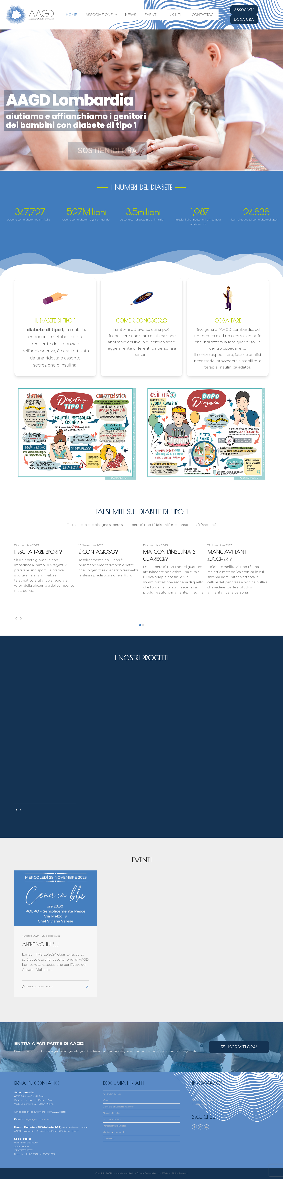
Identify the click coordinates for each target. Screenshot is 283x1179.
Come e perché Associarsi (206, 1100)
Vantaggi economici (114, 1132)
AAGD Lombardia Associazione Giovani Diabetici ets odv (133, 1173)
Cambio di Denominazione (118, 1106)
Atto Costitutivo (112, 1093)
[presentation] (16, 618)
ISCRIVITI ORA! (239, 1047)
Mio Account (199, 1096)
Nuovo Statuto (111, 1112)
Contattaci (198, 1092)
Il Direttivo (108, 1138)
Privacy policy (199, 1103)
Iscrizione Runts (112, 1119)
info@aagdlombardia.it (36, 1119)
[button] (140, 625)
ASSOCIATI (244, 10)
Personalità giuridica (114, 1125)
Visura (106, 1100)
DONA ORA (244, 19)
